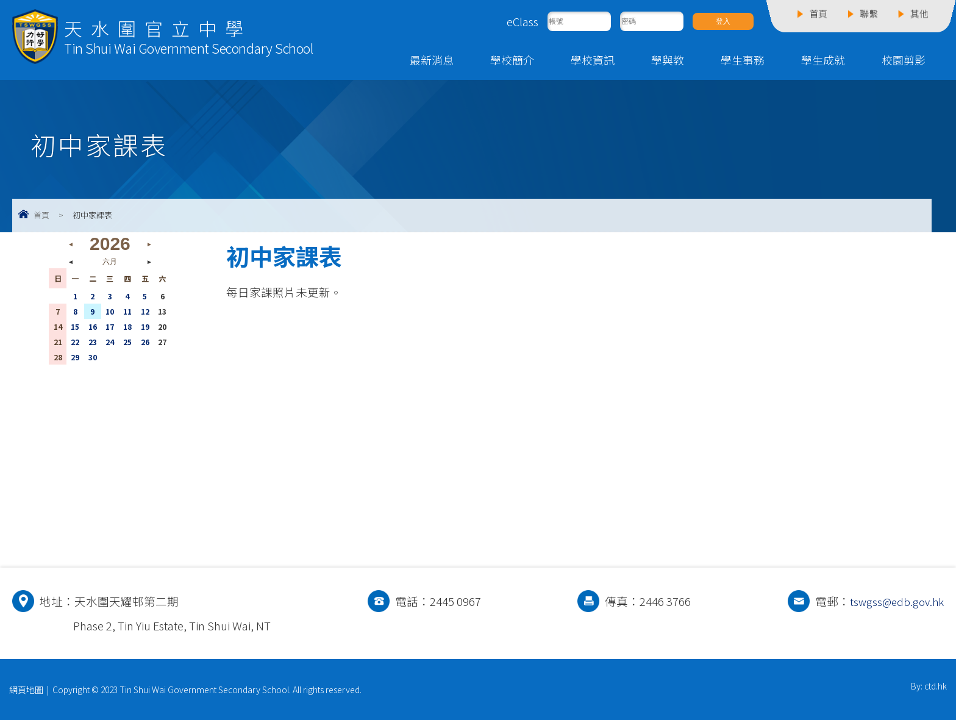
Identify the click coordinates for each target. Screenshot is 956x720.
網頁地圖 (26, 689)
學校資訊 (593, 60)
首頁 (41, 215)
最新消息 (432, 60)
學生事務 (743, 60)
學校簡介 (512, 60)
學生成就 (823, 60)
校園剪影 (904, 60)
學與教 (667, 60)
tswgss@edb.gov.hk (894, 601)
